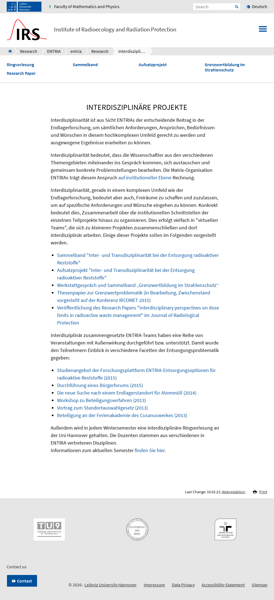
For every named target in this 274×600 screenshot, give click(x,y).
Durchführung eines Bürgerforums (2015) (100, 385)
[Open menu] (262, 31)
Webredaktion (233, 491)
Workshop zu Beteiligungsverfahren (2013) (101, 400)
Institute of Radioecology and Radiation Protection (115, 29)
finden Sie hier (150, 450)
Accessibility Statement (223, 584)
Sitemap (259, 584)
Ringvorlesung (20, 64)
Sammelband (85, 64)
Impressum (154, 584)
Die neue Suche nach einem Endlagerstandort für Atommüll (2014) (126, 393)
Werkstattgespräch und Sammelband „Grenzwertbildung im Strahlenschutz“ (138, 285)
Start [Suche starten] (236, 6)
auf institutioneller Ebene (145, 177)
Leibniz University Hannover (110, 584)
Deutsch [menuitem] (259, 6)
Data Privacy (183, 584)
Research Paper (21, 73)
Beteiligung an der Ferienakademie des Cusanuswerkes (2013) (122, 415)
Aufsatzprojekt (153, 64)
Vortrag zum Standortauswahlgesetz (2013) (102, 408)
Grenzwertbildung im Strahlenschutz (225, 67)
